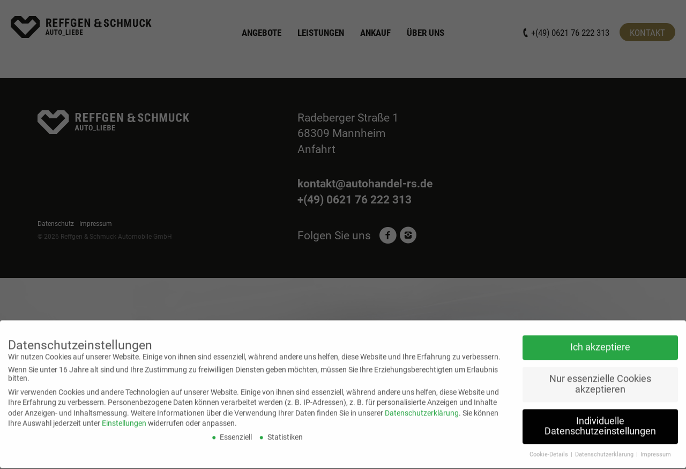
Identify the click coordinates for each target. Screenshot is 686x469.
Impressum (655, 447)
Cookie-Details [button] (550, 447)
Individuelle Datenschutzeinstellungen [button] (600, 419)
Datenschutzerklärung (422, 406)
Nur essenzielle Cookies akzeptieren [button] (600, 377)
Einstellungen (124, 416)
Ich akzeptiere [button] (600, 340)
